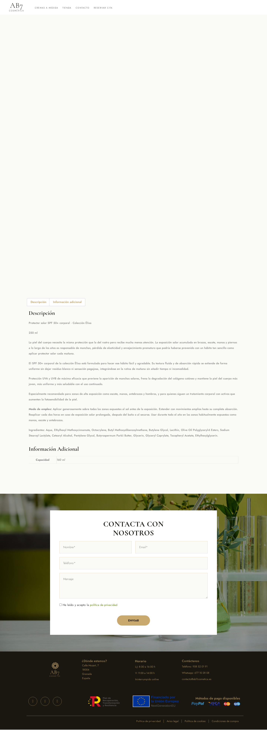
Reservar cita (103, 7)
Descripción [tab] (38, 302)
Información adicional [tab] (67, 302)
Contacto (83, 7)
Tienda (66, 7)
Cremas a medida (46, 7)
